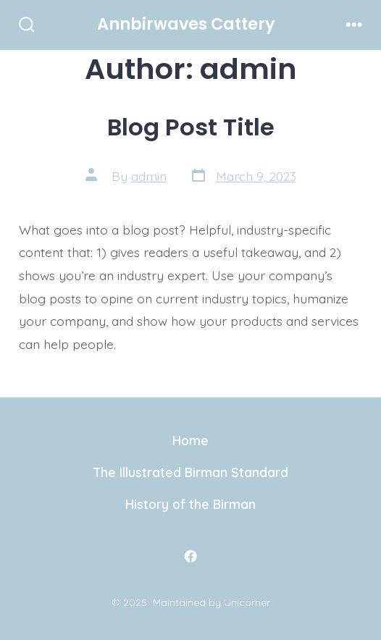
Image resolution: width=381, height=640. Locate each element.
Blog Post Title (191, 127)
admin (149, 176)
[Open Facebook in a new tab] (190, 556)
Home (190, 440)
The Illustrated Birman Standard (190, 472)
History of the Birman (190, 504)
